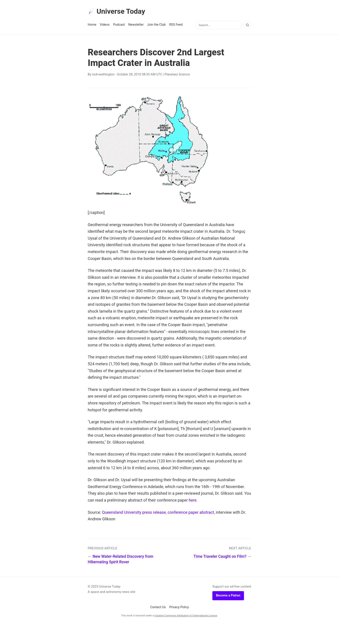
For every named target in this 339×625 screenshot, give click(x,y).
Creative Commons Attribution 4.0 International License (185, 615)
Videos (105, 25)
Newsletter (136, 25)
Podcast (119, 25)
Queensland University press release (134, 512)
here (192, 500)
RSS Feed (176, 25)
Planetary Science (177, 74)
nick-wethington (103, 74)
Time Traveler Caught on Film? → (222, 556)
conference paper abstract (191, 512)
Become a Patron (228, 595)
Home (92, 25)
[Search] (247, 25)
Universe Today (116, 11)
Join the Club (156, 25)
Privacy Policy (179, 607)
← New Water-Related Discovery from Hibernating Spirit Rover (120, 559)
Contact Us (158, 607)
